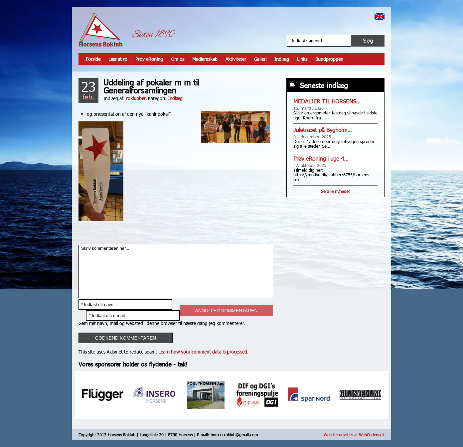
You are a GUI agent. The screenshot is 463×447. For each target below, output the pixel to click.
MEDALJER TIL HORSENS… (327, 101)
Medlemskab (205, 59)
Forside (93, 59)
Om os (177, 59)
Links (302, 59)
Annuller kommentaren (226, 310)
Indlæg (281, 59)
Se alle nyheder (335, 191)
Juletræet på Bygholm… (322, 130)
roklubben (136, 98)
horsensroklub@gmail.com (234, 434)
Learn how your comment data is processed (202, 352)
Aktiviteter (236, 59)
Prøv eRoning (149, 59)
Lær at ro (117, 59)
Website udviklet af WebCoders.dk (354, 434)
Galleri (260, 59)
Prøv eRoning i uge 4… (321, 158)
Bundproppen (329, 59)
